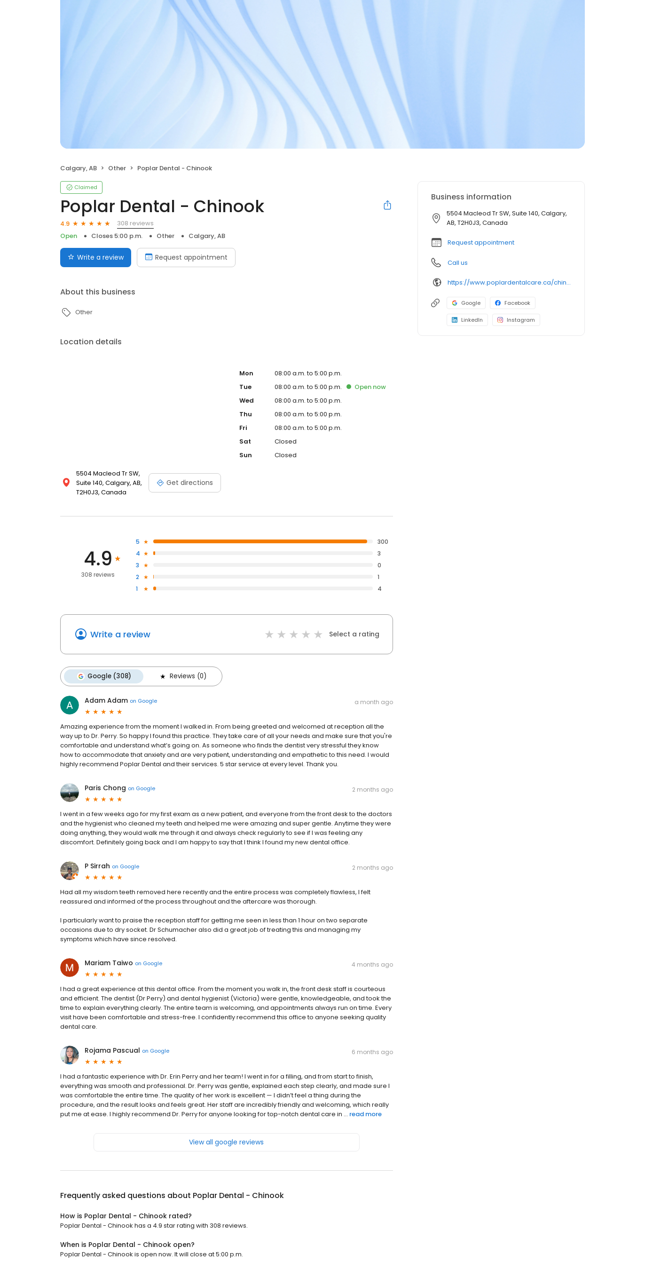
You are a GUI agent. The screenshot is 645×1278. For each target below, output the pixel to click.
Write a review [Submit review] (96, 257)
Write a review (120, 634)
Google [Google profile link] (466, 303)
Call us (458, 262)
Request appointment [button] (481, 242)
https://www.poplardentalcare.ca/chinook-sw (509, 282)
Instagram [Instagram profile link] (516, 320)
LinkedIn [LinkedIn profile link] (467, 320)
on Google (143, 701)
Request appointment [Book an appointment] (186, 257)
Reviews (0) (182, 676)
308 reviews (135, 223)
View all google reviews (226, 1142)
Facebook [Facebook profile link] (512, 303)
